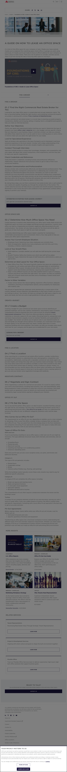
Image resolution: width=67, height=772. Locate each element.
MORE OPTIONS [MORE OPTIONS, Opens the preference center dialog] (23, 764)
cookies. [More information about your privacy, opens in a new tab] (48, 761)
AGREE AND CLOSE (23, 769)
